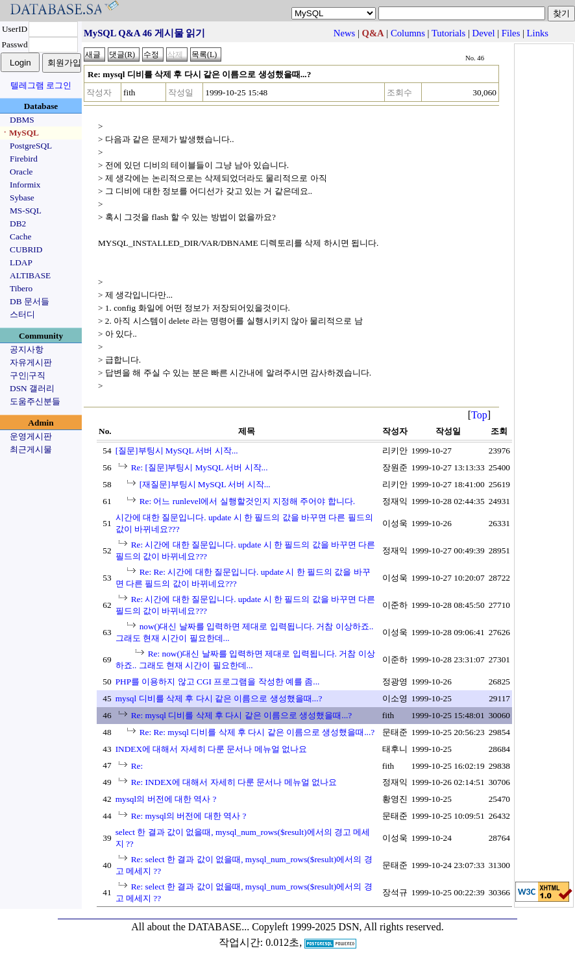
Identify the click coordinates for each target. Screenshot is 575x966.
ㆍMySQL (20, 133)
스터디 (22, 314)
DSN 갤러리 (32, 388)
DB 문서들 (29, 301)
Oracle (21, 171)
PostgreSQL (31, 146)
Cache (20, 236)
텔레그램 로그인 (40, 85)
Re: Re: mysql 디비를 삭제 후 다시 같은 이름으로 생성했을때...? (257, 732)
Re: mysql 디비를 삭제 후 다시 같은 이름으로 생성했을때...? (241, 715)
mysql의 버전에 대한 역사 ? (166, 799)
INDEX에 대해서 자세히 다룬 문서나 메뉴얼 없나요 (211, 749)
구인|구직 (27, 375)
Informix (25, 184)
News (344, 33)
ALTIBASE (30, 275)
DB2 (18, 223)
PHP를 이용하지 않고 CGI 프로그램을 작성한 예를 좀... (218, 681)
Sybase (22, 197)
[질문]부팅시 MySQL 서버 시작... (177, 450)
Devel (483, 33)
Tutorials (448, 33)
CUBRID (26, 249)
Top (479, 414)
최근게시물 (31, 449)
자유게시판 (31, 362)
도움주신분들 (35, 401)
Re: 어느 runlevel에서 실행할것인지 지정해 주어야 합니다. (248, 501)
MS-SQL (26, 210)
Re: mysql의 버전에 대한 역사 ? (189, 816)
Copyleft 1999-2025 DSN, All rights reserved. (348, 926)
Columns (408, 33)
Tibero (21, 288)
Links (537, 33)
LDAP (21, 262)
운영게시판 (31, 436)
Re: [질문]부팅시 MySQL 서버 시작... (199, 467)
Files (511, 33)
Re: (137, 766)
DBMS (22, 120)
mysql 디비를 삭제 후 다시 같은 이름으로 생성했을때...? (219, 698)
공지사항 (26, 349)
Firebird (24, 158)
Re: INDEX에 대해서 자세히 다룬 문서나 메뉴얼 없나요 (234, 782)
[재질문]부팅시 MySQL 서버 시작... (205, 484)
